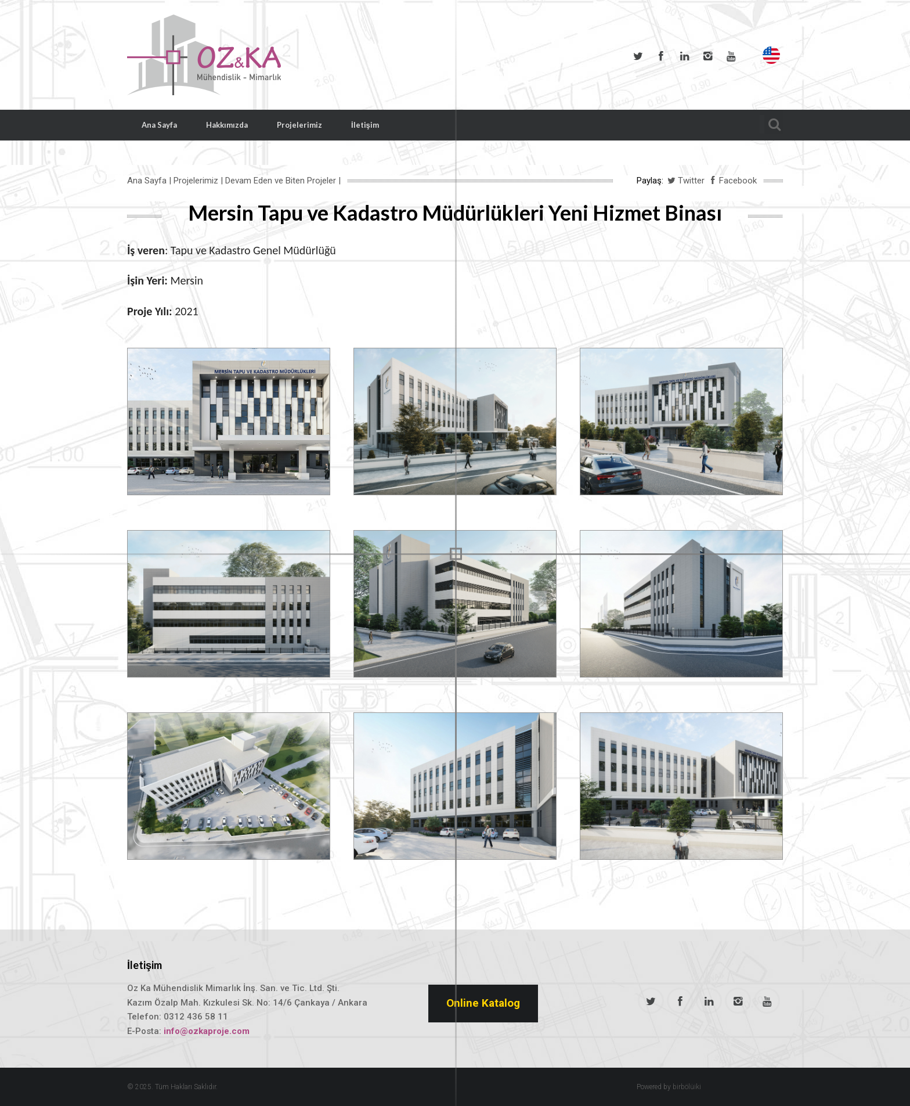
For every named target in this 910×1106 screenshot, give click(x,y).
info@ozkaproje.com (207, 1031)
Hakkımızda (227, 124)
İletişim (365, 124)
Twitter (638, 56)
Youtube (730, 56)
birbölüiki (687, 1087)
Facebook (661, 56)
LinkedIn (684, 56)
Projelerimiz (299, 124)
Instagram (707, 56)
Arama (771, 123)
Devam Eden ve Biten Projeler (280, 180)
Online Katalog (483, 1003)
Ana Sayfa (159, 124)
